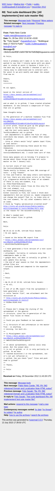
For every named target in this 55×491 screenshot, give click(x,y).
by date (38, 410)
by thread (47, 410)
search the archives (39, 415)
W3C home (7, 4)
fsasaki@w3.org (28, 41)
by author (18, 412)
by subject (8, 412)
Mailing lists (19, 4)
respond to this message (27, 404)
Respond (36, 21)
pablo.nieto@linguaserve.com (17, 36)
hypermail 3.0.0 (35, 420)
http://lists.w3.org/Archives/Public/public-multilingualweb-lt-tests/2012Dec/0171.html (24, 207)
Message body (24, 21)
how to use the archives (19, 415)
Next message (28, 23)
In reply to (17, 26)
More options (47, 21)
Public (29, 4)
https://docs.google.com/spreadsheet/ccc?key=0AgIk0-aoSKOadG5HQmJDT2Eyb (23, 241)
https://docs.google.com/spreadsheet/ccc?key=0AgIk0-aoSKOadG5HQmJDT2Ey (24, 337)
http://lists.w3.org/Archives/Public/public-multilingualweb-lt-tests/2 (25, 299)
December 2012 (39, 7)
